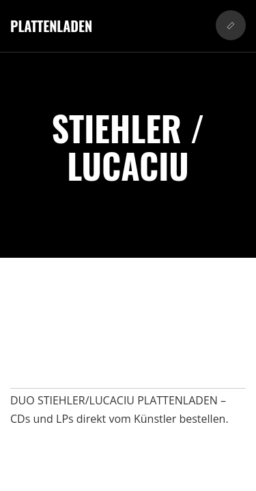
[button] (231, 25)
